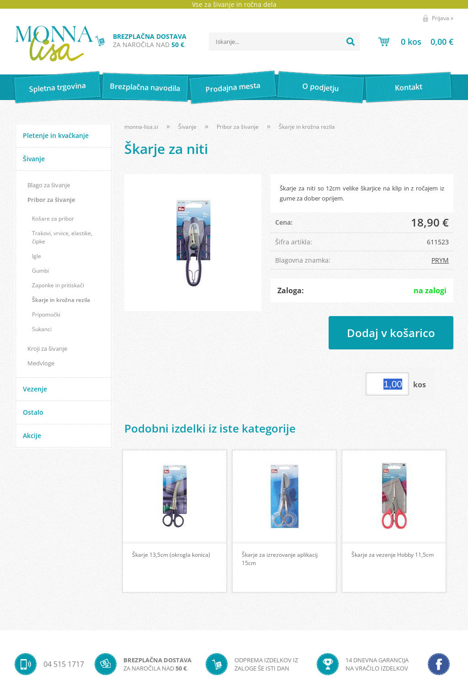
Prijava (442, 18)
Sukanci (42, 329)
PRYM (440, 260)
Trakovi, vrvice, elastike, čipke (62, 237)
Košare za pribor (53, 218)
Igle (36, 256)
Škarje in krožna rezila (61, 300)
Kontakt (408, 87)
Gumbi (40, 271)
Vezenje (35, 389)
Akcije (32, 435)
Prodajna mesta (233, 87)
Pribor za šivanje (51, 199)
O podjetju (320, 87)
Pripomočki (46, 314)
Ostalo (33, 412)
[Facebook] (439, 664)
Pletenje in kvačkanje (56, 135)
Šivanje (34, 158)
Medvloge (40, 363)
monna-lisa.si (141, 127)
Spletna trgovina (57, 87)
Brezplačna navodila (145, 87)
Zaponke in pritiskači (58, 285)
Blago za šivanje (48, 185)
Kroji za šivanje (47, 348)
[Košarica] (415, 41)
